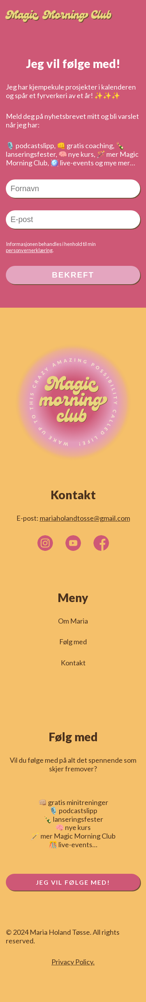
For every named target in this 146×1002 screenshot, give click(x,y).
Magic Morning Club (58, 16)
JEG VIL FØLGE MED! (73, 882)
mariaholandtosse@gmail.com (85, 518)
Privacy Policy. (73, 961)
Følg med (73, 642)
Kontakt (73, 663)
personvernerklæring (29, 250)
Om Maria (73, 621)
